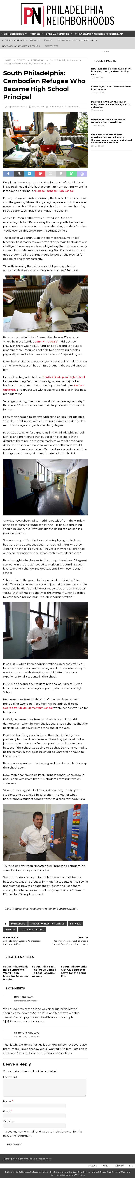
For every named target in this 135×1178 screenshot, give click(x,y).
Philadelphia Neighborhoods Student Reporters (27, 1158)
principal (75, 924)
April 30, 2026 (99, 126)
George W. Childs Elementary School (28, 707)
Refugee (10, 930)
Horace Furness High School (54, 190)
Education (54, 106)
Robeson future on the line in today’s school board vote (108, 120)
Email (7, 1111)
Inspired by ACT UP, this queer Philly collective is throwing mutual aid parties (111, 104)
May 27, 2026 (99, 92)
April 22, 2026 (99, 146)
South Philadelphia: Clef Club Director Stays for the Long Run (74, 971)
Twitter (105, 1166)
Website (8, 1121)
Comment (10, 1077)
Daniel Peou (18, 924)
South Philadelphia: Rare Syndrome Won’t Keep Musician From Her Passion (16, 973)
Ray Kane (20, 997)
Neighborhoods (13, 33)
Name (7, 1101)
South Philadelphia (69, 106)
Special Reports (57, 33)
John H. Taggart (46, 341)
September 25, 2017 (17, 106)
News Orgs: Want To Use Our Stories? (21, 46)
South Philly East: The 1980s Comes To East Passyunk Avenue (44, 971)
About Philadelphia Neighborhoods (20, 40)
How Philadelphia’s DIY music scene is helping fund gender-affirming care (111, 71)
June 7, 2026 (98, 77)
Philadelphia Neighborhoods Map (99, 33)
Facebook (92, 1166)
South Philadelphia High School (64, 377)
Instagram (119, 1166)
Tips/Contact (51, 46)
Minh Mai (34, 106)
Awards (48, 40)
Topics (35, 33)
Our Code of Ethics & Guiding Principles (77, 40)
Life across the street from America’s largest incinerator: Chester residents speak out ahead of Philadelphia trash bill (111, 138)
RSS (131, 1166)
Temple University (76, 1175)
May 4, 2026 (98, 110)
